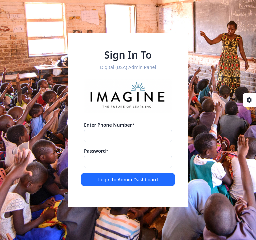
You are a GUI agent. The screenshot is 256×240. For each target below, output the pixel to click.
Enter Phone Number (109, 125)
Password (96, 151)
